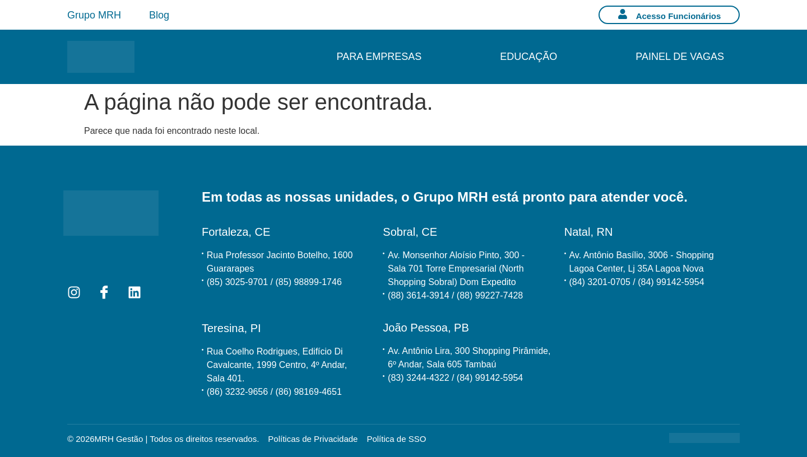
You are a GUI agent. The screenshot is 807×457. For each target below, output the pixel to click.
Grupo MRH (94, 15)
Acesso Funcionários (678, 16)
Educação (528, 56)
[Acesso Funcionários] (623, 14)
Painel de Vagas (680, 56)
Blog (159, 15)
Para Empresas (379, 56)
